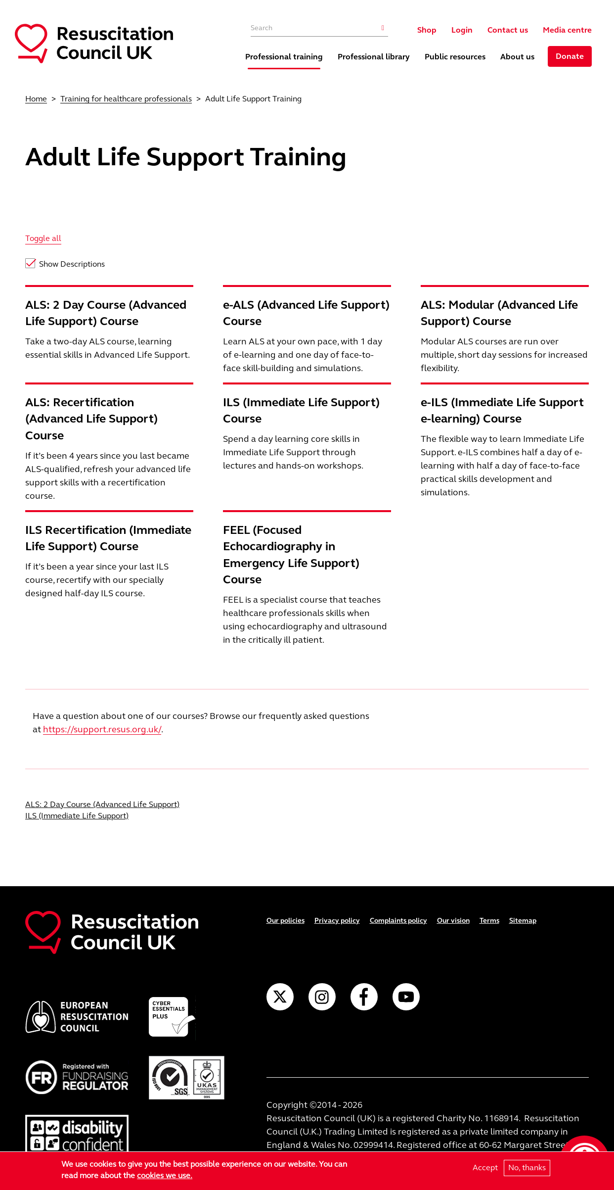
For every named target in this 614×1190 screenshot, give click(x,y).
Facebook (364, 996)
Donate (570, 56)
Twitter (280, 996)
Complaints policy (398, 920)
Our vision (453, 920)
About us (517, 56)
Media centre (567, 30)
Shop (427, 30)
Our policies (285, 920)
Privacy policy (337, 920)
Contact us (507, 30)
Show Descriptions (72, 264)
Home (36, 98)
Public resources (455, 56)
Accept (485, 1168)
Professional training (284, 56)
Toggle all (43, 238)
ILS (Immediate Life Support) (77, 815)
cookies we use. (164, 1175)
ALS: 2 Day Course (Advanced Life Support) (102, 804)
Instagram (322, 996)
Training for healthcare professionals (126, 98)
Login (462, 30)
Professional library (374, 56)
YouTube (406, 996)
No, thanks (527, 1168)
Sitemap (522, 920)
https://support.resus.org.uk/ (102, 729)
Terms (489, 920)
